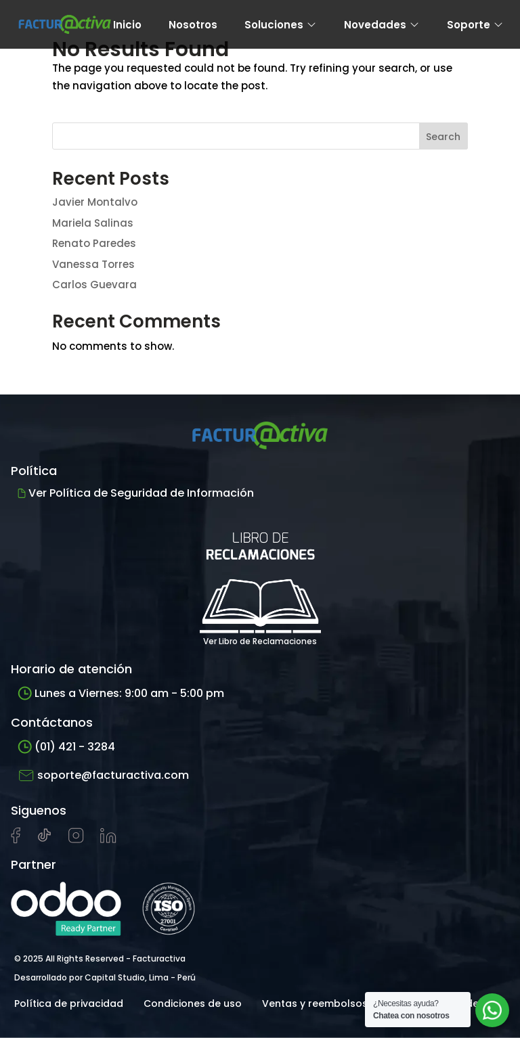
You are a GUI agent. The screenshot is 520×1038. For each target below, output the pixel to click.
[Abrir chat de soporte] (492, 1010)
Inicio (127, 25)
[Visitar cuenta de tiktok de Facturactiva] (44, 840)
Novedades (382, 25)
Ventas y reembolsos (315, 1003)
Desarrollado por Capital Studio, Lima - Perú (105, 977)
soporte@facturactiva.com (103, 775)
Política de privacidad (68, 1003)
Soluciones (280, 25)
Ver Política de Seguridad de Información (136, 493)
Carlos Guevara (94, 284)
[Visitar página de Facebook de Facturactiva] (15, 840)
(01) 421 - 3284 (66, 746)
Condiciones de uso (193, 1003)
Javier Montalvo (94, 202)
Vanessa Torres (93, 264)
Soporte (475, 25)
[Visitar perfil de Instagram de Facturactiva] (76, 840)
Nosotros (193, 25)
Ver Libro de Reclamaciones (260, 579)
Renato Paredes (94, 243)
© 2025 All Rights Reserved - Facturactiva (100, 958)
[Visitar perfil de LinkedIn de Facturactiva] (108, 840)
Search (443, 136)
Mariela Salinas (92, 223)
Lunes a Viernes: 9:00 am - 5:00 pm (121, 693)
